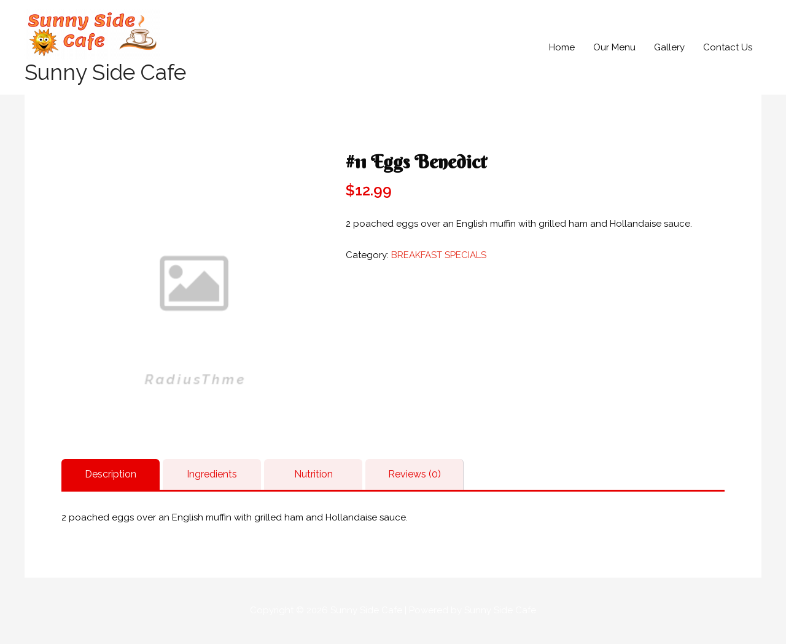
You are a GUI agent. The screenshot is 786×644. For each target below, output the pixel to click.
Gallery (669, 47)
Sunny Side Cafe (105, 72)
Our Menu (614, 47)
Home (562, 47)
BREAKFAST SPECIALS (438, 255)
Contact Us (727, 47)
